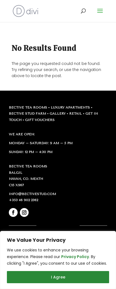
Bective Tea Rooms (28, 107)
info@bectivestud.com (32, 194)
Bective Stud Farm (27, 113)
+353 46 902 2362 (23, 200)
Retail (75, 113)
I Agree (58, 277)
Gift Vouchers (40, 120)
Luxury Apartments (70, 107)
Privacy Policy (75, 256)
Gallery (58, 113)
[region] (58, 260)
